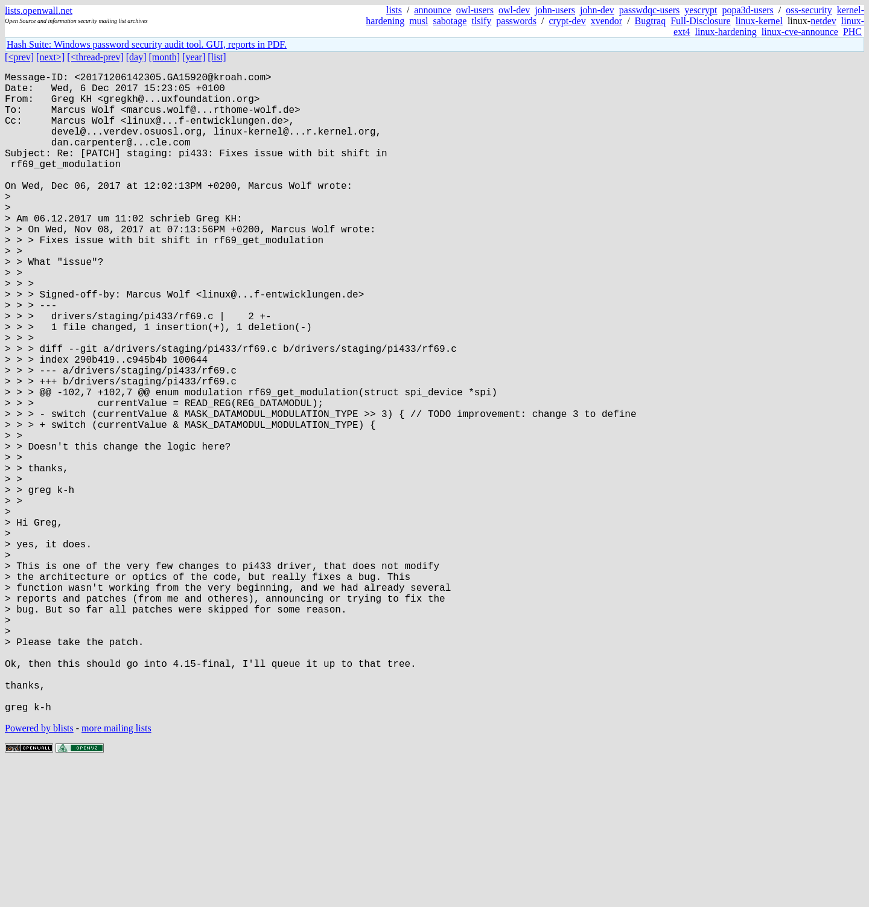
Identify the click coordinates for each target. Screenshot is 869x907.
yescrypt (700, 10)
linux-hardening (726, 32)
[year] (193, 57)
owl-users (475, 10)
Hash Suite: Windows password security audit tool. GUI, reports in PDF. (147, 44)
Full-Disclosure (700, 21)
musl (418, 21)
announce (432, 10)
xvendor (606, 21)
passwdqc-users (649, 10)
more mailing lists (116, 870)
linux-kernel (759, 21)
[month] (164, 57)
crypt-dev (567, 21)
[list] (217, 57)
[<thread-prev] (95, 57)
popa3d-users (747, 10)
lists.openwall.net (38, 10)
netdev (823, 21)
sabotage (449, 21)
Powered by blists (39, 870)
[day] (136, 57)
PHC (852, 32)
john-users (555, 10)
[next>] (50, 57)
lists (394, 10)
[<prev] (19, 57)
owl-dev (514, 10)
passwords (516, 21)
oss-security (809, 10)
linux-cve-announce (800, 32)
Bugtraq (650, 21)
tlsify (481, 21)
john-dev (597, 10)
